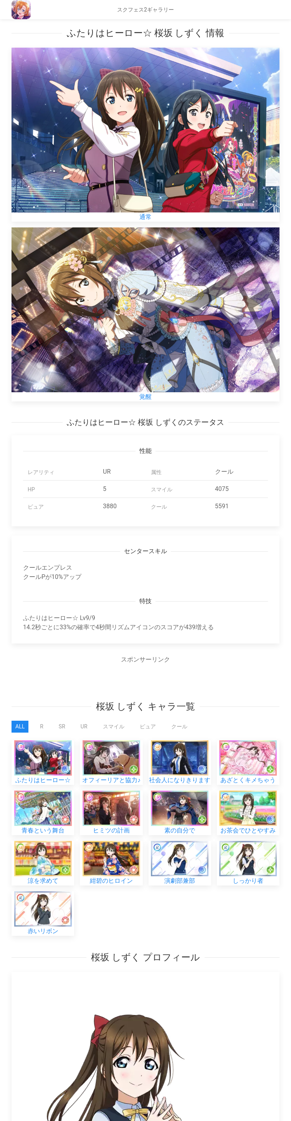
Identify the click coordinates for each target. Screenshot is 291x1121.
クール (179, 726)
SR (62, 726)
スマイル (113, 726)
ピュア (148, 726)
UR (84, 726)
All (20, 726)
